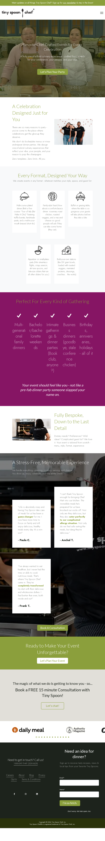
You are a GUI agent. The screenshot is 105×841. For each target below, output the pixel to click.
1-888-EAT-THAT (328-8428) (25, 776)
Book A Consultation (52, 640)
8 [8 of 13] (55, 749)
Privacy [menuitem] (41, 788)
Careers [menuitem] (10, 788)
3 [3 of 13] (41, 749)
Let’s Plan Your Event (52, 673)
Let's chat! (52, 718)
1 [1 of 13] (36, 749)
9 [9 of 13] (57, 749)
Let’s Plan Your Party (52, 71)
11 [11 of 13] (63, 749)
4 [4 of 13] (44, 749)
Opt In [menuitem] (14, 792)
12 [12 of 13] (65, 749)
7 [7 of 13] (52, 749)
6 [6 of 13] (49, 749)
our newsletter (69, 2)
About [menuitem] (21, 788)
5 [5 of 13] (47, 749)
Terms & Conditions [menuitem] (31, 792)
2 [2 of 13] (39, 749)
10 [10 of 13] (60, 749)
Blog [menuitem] (31, 788)
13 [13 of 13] (68, 749)
